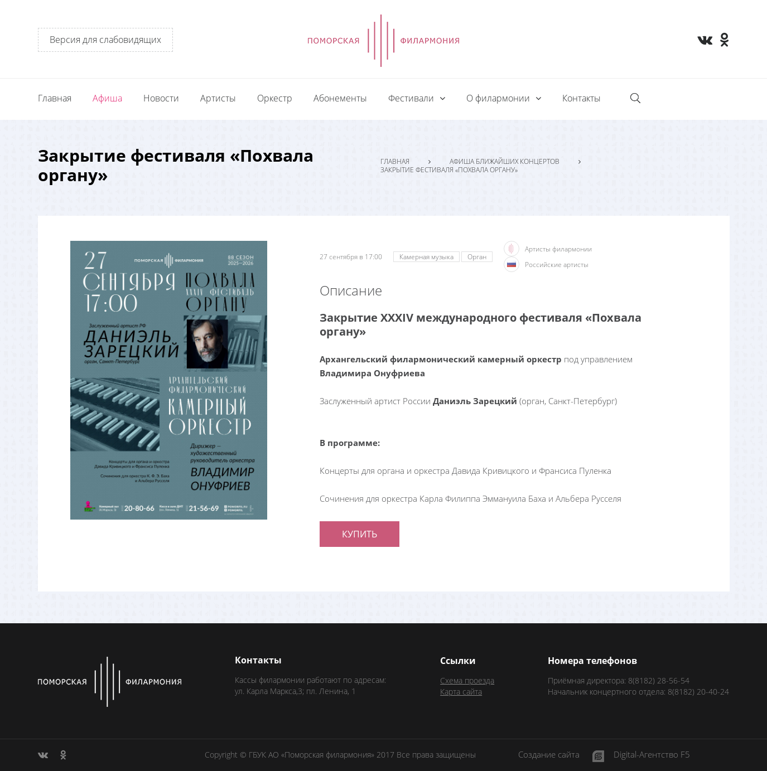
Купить (359, 534)
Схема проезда (467, 680)
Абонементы (340, 98)
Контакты (581, 98)
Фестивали (412, 98)
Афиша (107, 98)
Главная (54, 98)
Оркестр (274, 98)
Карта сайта (461, 691)
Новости (161, 98)
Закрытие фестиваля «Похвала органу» (449, 170)
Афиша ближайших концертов (504, 161)
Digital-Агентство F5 (652, 755)
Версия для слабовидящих (105, 39)
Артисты (218, 98)
